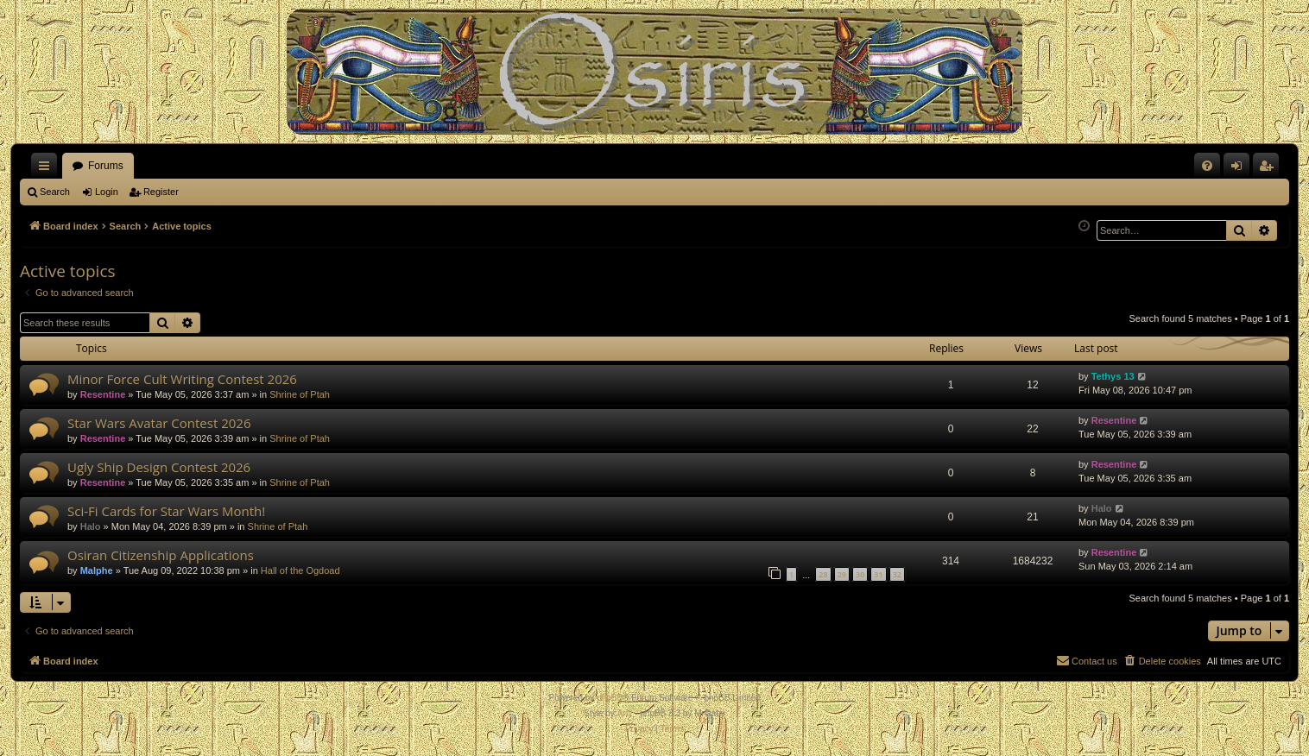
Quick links (47, 169)
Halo (90, 526)
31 (878, 574)
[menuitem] (1207, 166)
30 (860, 574)
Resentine (103, 394)
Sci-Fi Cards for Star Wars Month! (166, 511)
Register (161, 191)
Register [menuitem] (1270, 169)
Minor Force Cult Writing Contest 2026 (182, 378)
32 (897, 574)
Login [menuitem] (1240, 169)
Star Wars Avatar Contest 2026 (158, 423)
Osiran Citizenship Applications (160, 555)
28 (823, 574)
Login (106, 191)
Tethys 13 (1113, 376)
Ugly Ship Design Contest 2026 (158, 467)
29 (842, 574)
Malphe (96, 570)
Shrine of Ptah (299, 394)
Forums (105, 166)
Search (55, 191)
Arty (625, 713)
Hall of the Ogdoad (300, 570)
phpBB (610, 697)
